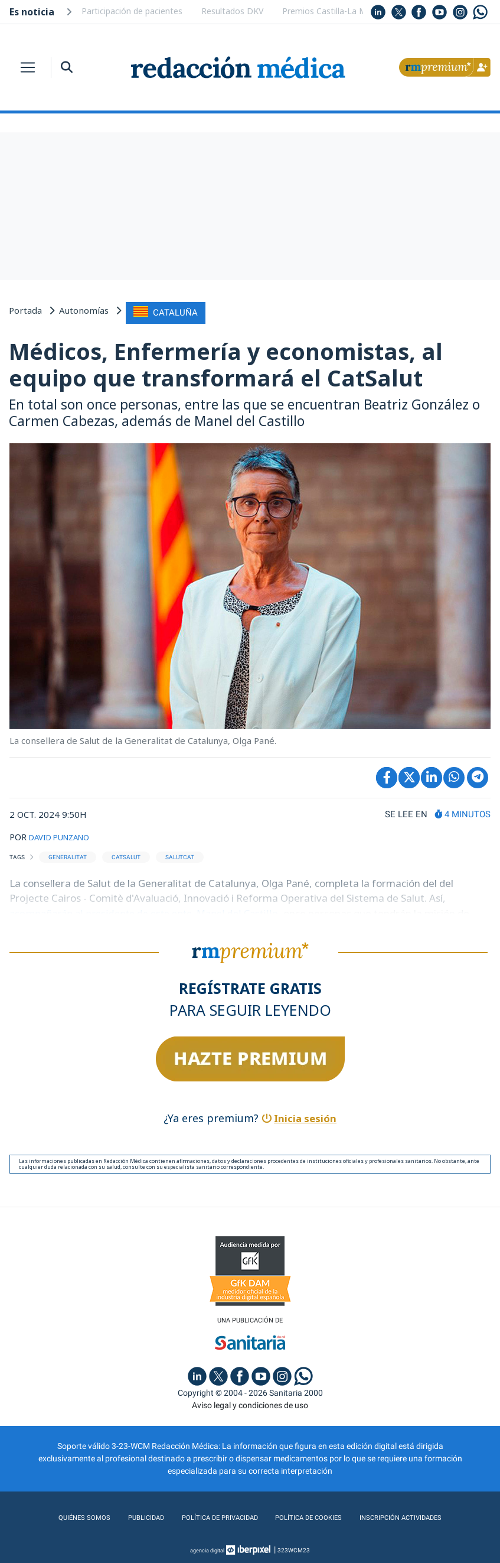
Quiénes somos (62, 1515)
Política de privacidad (212, 1515)
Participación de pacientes (131, 11)
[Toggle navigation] (27, 67)
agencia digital (207, 1548)
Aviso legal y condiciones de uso (250, 1403)
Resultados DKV (232, 11)
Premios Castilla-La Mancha (336, 11)
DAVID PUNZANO (65, 834)
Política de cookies (313, 1515)
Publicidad (129, 1515)
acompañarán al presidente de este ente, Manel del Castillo (148, 910)
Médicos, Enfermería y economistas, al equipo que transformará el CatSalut (226, 362)
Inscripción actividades (417, 1515)
